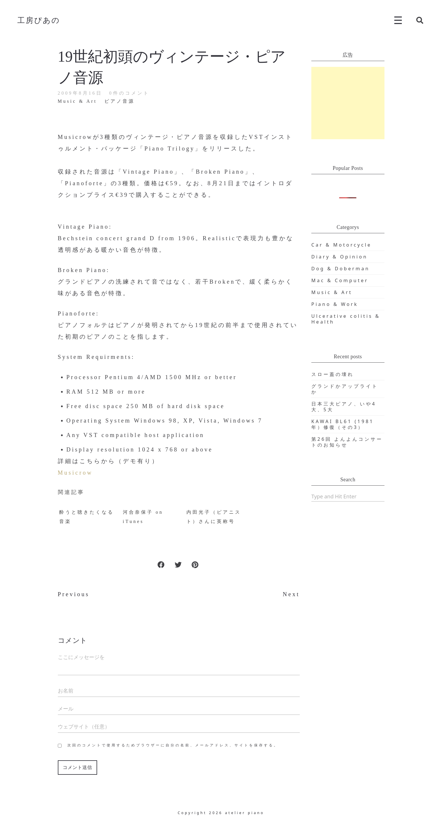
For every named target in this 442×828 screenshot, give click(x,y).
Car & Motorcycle (341, 245)
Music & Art (331, 292)
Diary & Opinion (339, 257)
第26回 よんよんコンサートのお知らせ (347, 442)
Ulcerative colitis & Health (345, 319)
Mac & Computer (339, 280)
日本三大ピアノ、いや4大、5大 (343, 406)
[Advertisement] (347, 103)
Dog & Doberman (340, 268)
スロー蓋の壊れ (332, 374)
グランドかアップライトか (344, 389)
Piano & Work (334, 304)
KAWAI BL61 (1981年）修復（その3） (342, 424)
